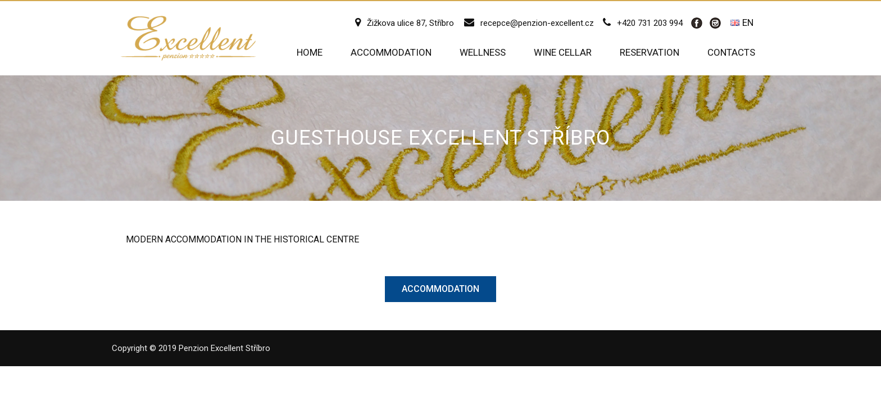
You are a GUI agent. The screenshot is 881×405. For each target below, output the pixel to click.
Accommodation (391, 52)
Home (310, 52)
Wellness (483, 52)
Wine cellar (563, 52)
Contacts (731, 52)
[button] (440, 289)
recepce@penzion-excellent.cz (537, 23)
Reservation (649, 52)
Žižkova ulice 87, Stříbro (410, 23)
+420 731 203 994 (650, 23)
